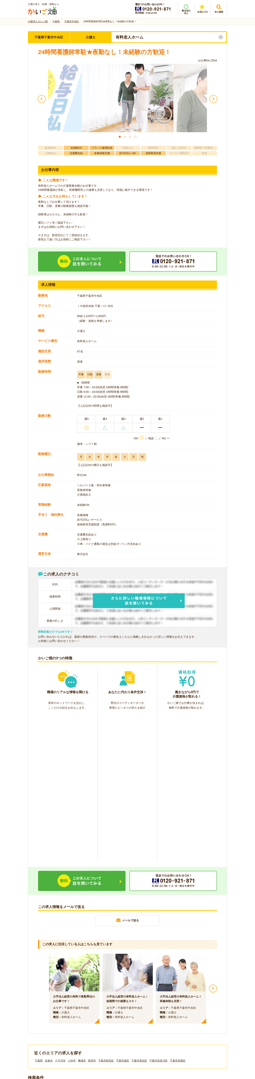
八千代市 (60, 913)
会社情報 (37, 1012)
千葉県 (39, 913)
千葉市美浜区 (139, 913)
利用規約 (87, 1012)
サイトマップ (189, 1012)
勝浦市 (82, 913)
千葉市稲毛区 (106, 913)
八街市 (72, 913)
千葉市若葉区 (177, 913)
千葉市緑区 (122, 913)
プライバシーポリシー (145, 1012)
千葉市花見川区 (158, 913)
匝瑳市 (92, 913)
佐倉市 (49, 913)
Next (213, 842)
